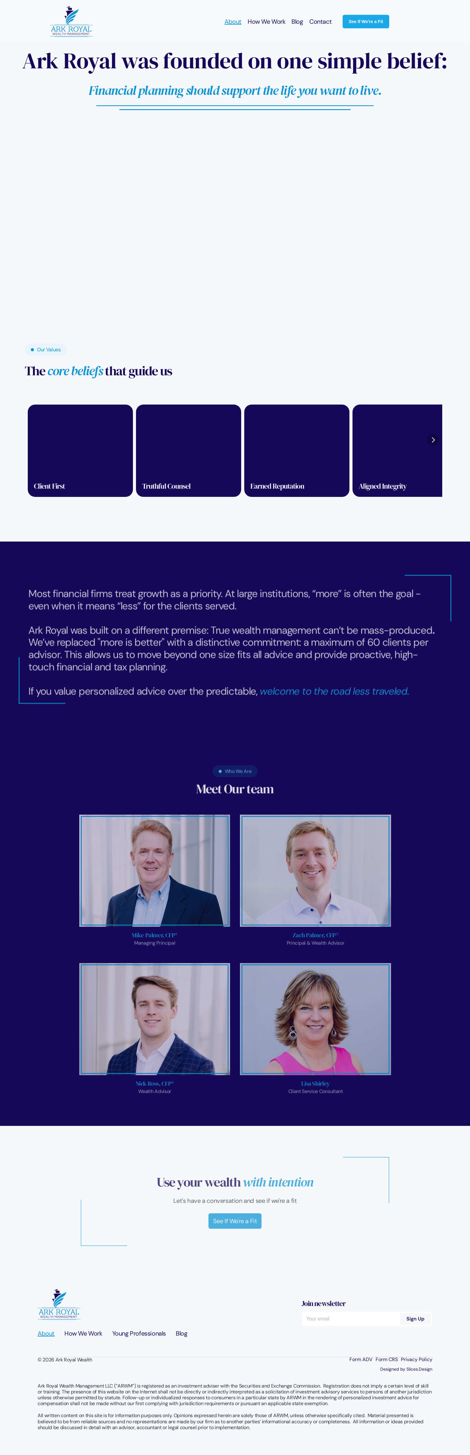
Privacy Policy (416, 1359)
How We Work (267, 22)
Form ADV (361, 1359)
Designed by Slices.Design (406, 1369)
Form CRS (387, 1359)
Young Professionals (139, 1333)
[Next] (433, 440)
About (233, 22)
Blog (297, 22)
